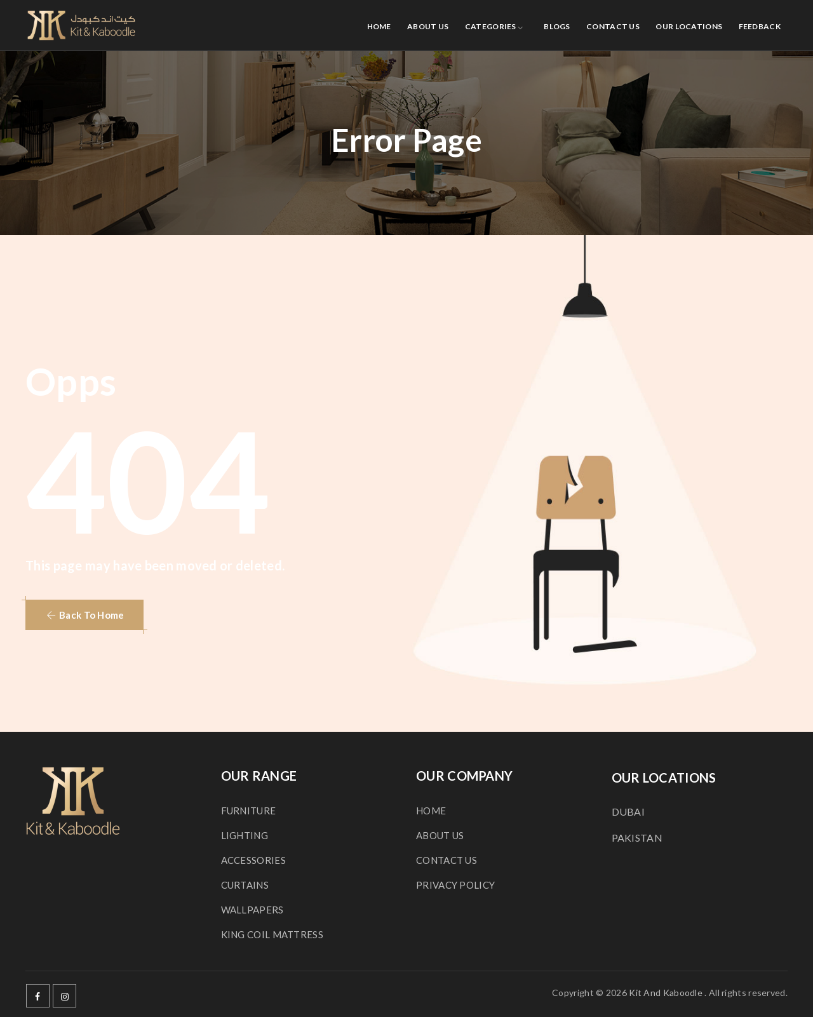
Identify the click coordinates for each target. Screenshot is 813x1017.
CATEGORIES (490, 26)
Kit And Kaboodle (665, 992)
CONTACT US (613, 26)
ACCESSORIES (253, 860)
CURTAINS (245, 885)
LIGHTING (244, 835)
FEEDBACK (760, 26)
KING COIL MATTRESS (272, 934)
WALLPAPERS (252, 909)
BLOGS (557, 26)
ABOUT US (427, 26)
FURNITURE (248, 810)
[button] (84, 615)
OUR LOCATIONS (688, 26)
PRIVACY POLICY (455, 885)
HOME (379, 26)
